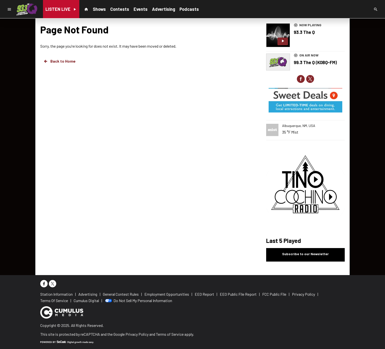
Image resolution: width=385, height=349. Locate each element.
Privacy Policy (137, 334)
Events (141, 9)
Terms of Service (170, 334)
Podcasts (189, 9)
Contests (119, 9)
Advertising (163, 9)
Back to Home (59, 61)
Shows (99, 9)
